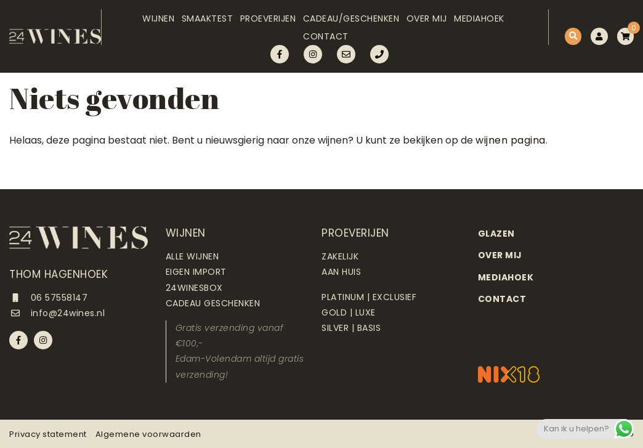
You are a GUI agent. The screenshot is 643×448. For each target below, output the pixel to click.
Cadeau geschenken (213, 303)
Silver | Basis (351, 328)
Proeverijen (258, 22)
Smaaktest (193, 22)
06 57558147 (48, 297)
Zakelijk (340, 256)
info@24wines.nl (57, 313)
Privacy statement (48, 434)
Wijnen (140, 22)
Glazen (496, 233)
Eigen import (196, 272)
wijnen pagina (510, 140)
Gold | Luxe (349, 312)
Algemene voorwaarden (148, 434)
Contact (321, 50)
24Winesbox (194, 288)
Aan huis (341, 272)
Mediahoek (483, 22)
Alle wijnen (192, 256)
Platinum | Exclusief (369, 297)
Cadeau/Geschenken (346, 22)
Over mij (426, 22)
